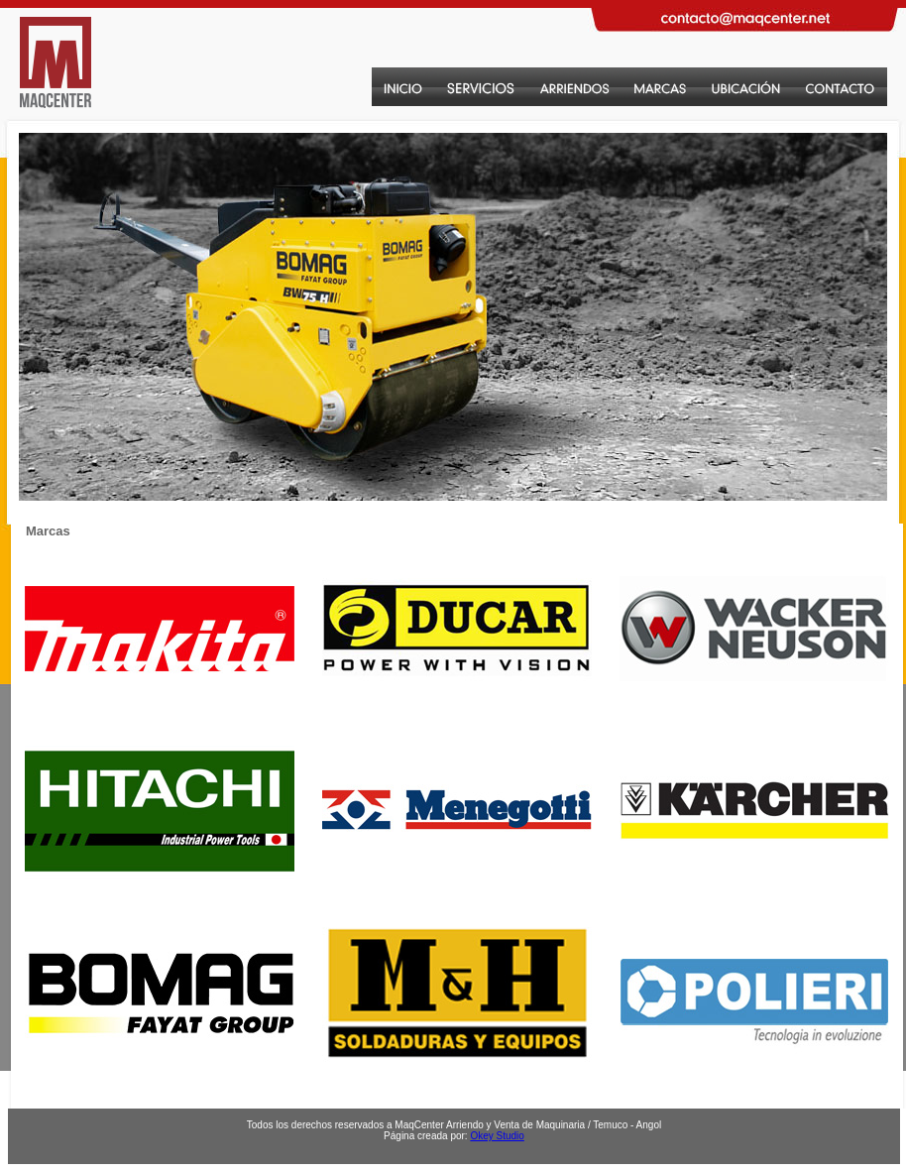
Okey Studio (496, 1135)
